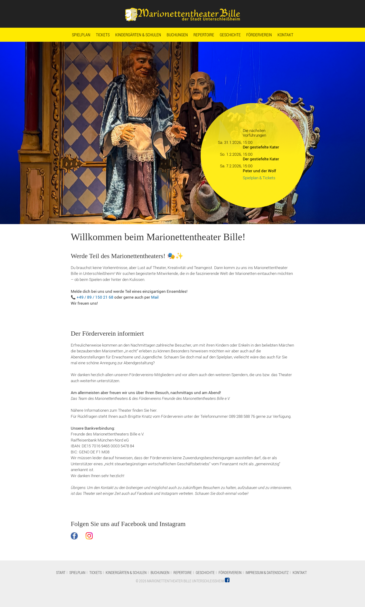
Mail (155, 297)
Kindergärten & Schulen (138, 34)
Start (60, 572)
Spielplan (81, 34)
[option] (182, 133)
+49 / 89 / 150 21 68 (95, 297)
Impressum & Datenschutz (267, 572)
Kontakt (285, 34)
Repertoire (203, 34)
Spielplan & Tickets (259, 177)
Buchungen (177, 34)
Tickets (103, 34)
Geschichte (230, 34)
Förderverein (259, 34)
